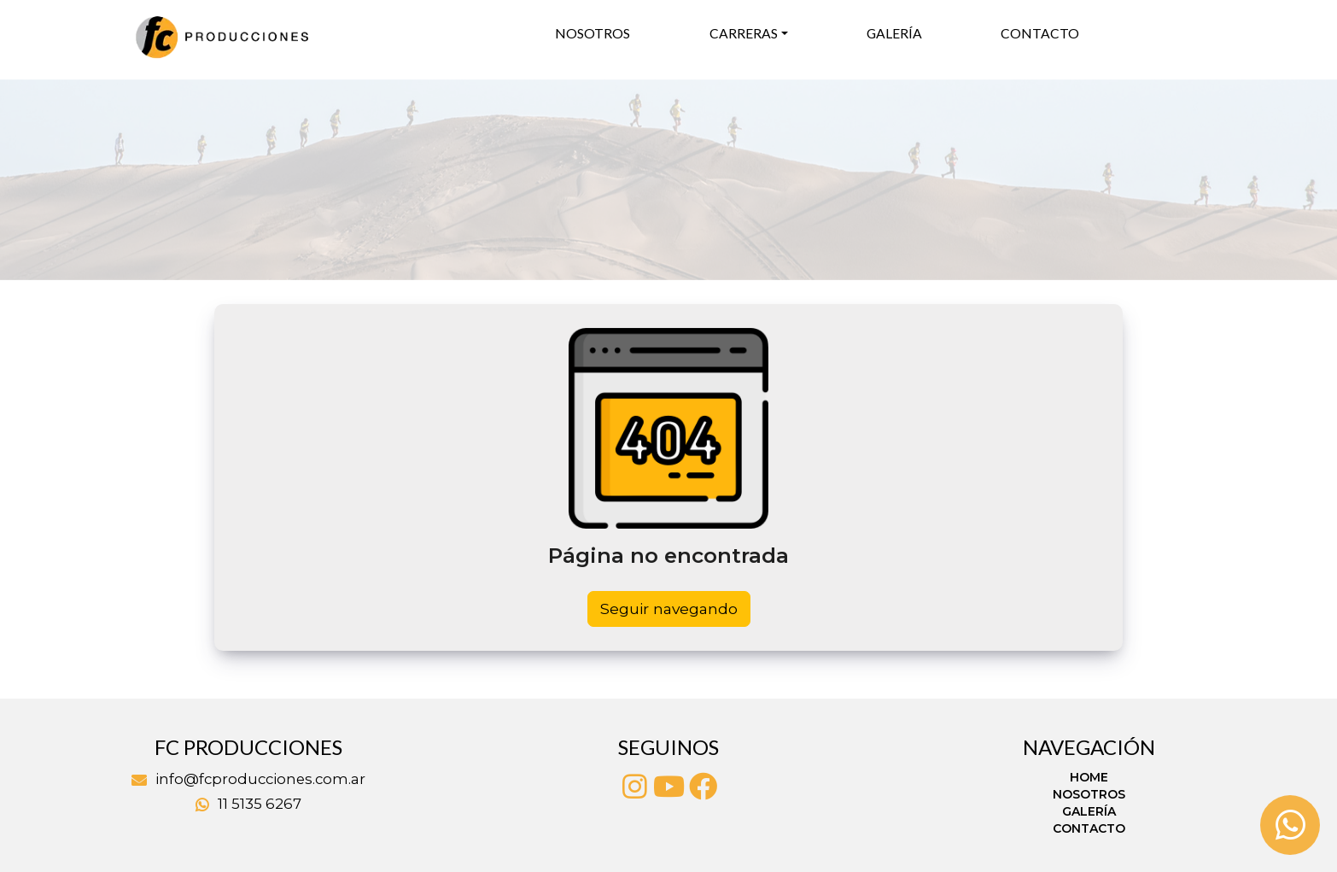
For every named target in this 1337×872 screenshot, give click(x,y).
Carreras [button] (743, 33)
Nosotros (592, 33)
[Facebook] (703, 787)
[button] (100, 179)
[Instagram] (634, 787)
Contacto (1040, 33)
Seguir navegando (669, 608)
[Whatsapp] (1290, 825)
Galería (894, 33)
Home (1089, 777)
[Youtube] (668, 787)
